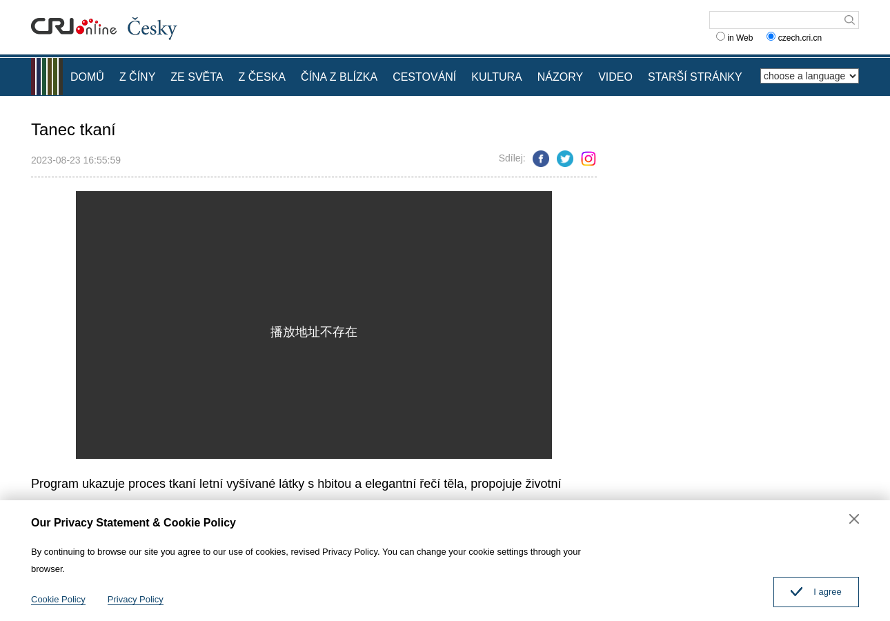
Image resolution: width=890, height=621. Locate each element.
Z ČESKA (262, 77)
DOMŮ (87, 77)
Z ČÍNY (137, 77)
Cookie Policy (58, 599)
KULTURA (496, 77)
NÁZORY (560, 77)
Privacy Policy (136, 599)
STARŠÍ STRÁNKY (695, 77)
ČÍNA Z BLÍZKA (339, 77)
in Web (734, 38)
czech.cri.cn (795, 38)
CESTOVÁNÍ (424, 77)
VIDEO (615, 77)
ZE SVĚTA (196, 77)
